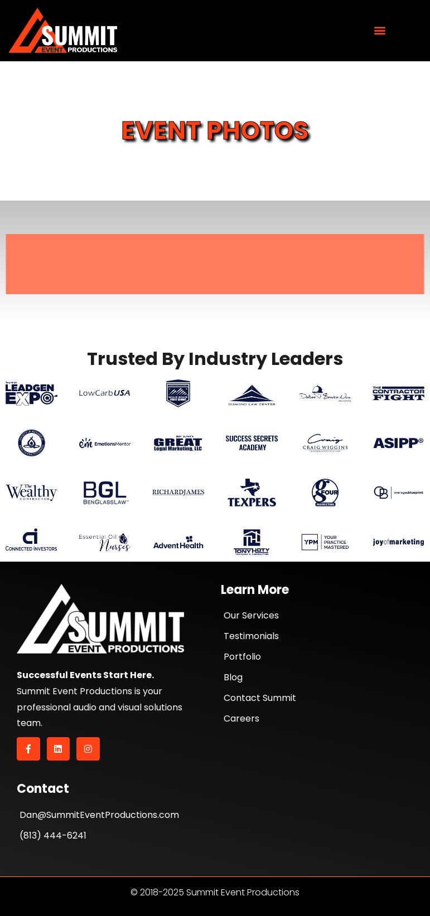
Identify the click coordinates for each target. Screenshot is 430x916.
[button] (380, 30)
